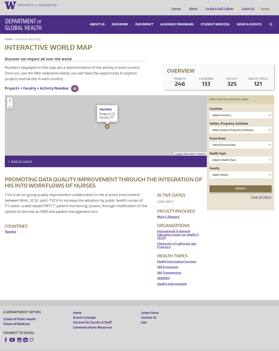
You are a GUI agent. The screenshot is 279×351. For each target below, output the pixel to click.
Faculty (214, 162)
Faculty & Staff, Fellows (218, 5)
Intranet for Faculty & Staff (92, 316)
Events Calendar (84, 311)
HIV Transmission (169, 266)
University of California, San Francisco (176, 239)
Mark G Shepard (168, 210)
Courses (175, 5)
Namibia (10, 225)
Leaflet (178, 147)
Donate (265, 5)
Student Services (215, 18)
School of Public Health (19, 313)
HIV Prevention (167, 261)
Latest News (150, 306)
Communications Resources (92, 321)
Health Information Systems (176, 255)
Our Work (120, 18)
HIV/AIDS (163, 272)
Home (8, 33)
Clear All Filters (261, 191)
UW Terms (79, 347)
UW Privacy (61, 347)
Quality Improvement (172, 277)
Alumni (192, 5)
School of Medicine (16, 318)
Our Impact (144, 18)
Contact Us (246, 5)
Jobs (144, 316)
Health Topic (217, 147)
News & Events (249, 18)
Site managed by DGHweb (104, 347)
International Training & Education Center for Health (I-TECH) (178, 229)
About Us (97, 18)
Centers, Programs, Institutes (228, 117)
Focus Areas (217, 132)
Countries (215, 102)
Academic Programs (177, 18)
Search (270, 18)
